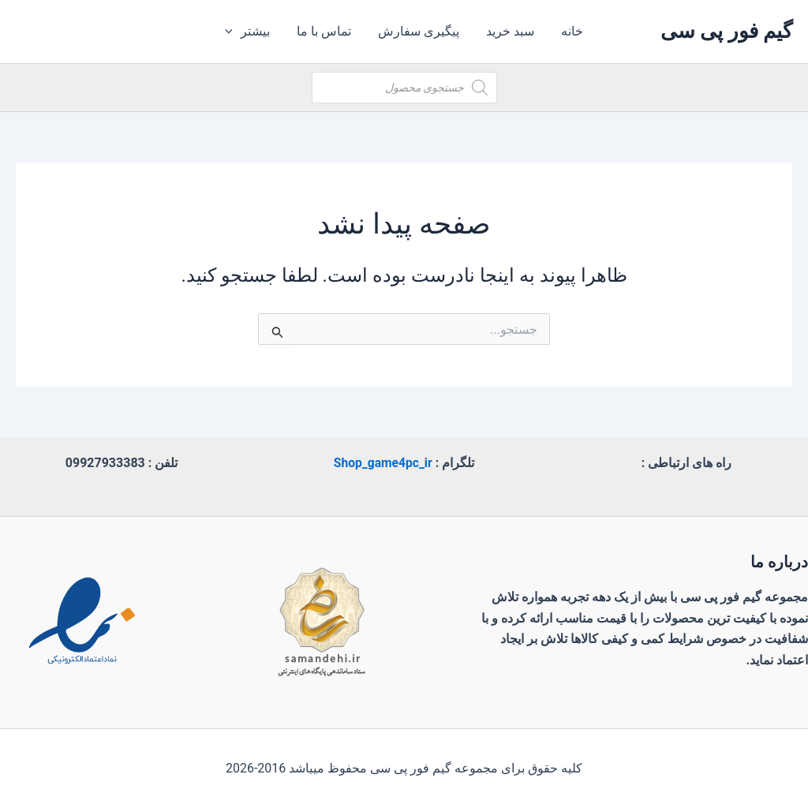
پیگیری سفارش (418, 31)
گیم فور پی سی (726, 31)
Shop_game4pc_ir (382, 462)
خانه (569, 31)
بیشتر (250, 31)
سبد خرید (508, 31)
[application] (236, 31)
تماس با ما (325, 31)
